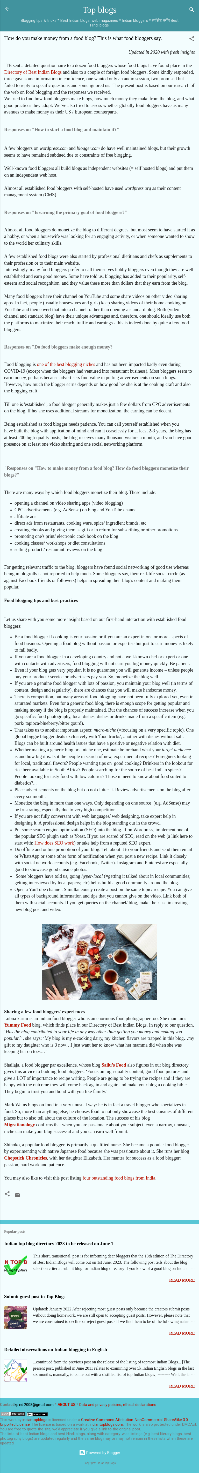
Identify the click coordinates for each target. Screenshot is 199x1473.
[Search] (192, 10)
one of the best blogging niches (66, 364)
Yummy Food (17, 1025)
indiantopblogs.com (106, 1424)
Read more (182, 1280)
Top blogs (100, 10)
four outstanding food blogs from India (119, 1178)
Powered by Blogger (99, 1452)
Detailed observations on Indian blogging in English (55, 1349)
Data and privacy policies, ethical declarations (117, 1404)
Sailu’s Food (114, 1065)
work (12, 1419)
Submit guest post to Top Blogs (35, 1296)
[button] (192, 40)
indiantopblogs (35, 1419)
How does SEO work (54, 843)
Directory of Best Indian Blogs (33, 72)
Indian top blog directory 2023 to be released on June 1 (58, 1243)
